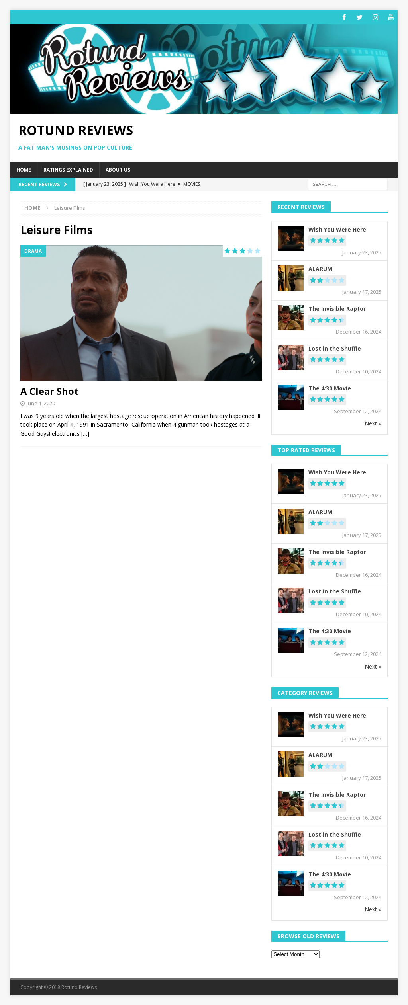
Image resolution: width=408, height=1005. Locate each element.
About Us (118, 169)
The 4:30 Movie (329, 388)
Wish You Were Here (337, 229)
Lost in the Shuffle (334, 348)
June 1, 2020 (41, 402)
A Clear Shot (49, 390)
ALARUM (320, 269)
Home (23, 169)
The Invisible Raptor (337, 308)
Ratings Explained (68, 169)
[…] (85, 433)
